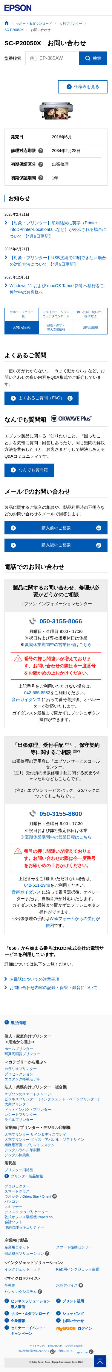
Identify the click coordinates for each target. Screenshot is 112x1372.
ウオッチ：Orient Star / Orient (27, 1196)
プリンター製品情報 (27, 1176)
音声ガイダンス (26, 699)
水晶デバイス (67, 1285)
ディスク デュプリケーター (26, 1212)
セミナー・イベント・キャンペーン (29, 1331)
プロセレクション (18, 1074)
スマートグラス (17, 1191)
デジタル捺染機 (17, 1155)
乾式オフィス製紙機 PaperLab (28, 1217)
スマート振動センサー (74, 1247)
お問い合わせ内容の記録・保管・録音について (53, 987)
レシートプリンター (20, 1114)
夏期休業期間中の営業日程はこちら (58, 644)
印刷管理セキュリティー (24, 1227)
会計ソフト (13, 1222)
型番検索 (12, 58)
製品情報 (18, 1023)
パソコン (11, 1201)
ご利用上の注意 (74, 1346)
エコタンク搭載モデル (22, 1079)
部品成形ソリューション (24, 1253)
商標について (66, 1350)
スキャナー (13, 1207)
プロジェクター (17, 1186)
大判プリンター (17, 1104)
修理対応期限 (27, 150)
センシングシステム (20, 1291)
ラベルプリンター (18, 1119)
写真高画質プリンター (22, 1054)
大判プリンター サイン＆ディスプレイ (35, 1134)
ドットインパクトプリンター (27, 1109)
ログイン (74, 1328)
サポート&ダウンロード (30, 1314)
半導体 (9, 1285)
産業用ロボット (17, 1247)
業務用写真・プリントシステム (29, 1145)
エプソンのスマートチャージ (27, 1094)
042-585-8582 (37, 692)
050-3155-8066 (60, 621)
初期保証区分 (27, 164)
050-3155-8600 (60, 813)
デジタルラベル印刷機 (22, 1150)
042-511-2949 (37, 885)
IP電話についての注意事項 (34, 979)
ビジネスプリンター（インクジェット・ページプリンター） (52, 1099)
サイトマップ (37, 1346)
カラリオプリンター (20, 1069)
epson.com (82, 1352)
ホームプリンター (18, 1049)
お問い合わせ (73, 1321)
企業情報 (18, 1321)
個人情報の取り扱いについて (37, 1351)
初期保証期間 (27, 178)
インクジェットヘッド (22, 1269)
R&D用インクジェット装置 (77, 1269)
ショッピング (73, 1314)
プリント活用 (73, 1301)
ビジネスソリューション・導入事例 (32, 1304)
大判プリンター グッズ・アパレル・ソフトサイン (44, 1139)
